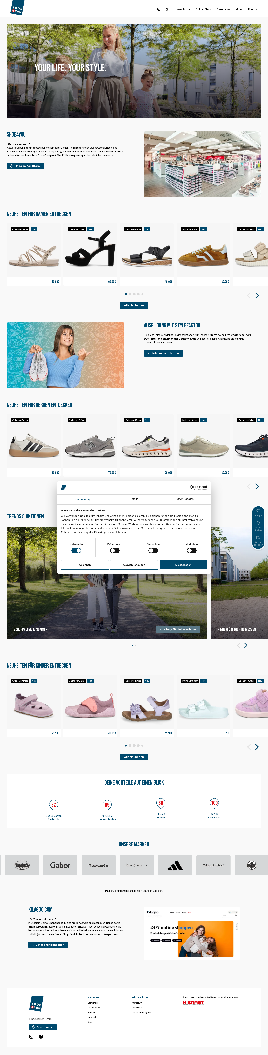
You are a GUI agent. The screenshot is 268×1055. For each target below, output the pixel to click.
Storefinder (224, 9)
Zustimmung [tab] (83, 499)
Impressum (137, 1003)
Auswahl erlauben (134, 564)
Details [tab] (134, 498)
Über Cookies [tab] (185, 498)
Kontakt (253, 9)
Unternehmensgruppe (142, 1012)
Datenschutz (138, 1008)
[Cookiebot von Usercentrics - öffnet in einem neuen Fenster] (192, 487)
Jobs (239, 9)
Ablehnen (85, 564)
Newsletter (183, 9)
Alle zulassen (183, 564)
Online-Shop (203, 9)
